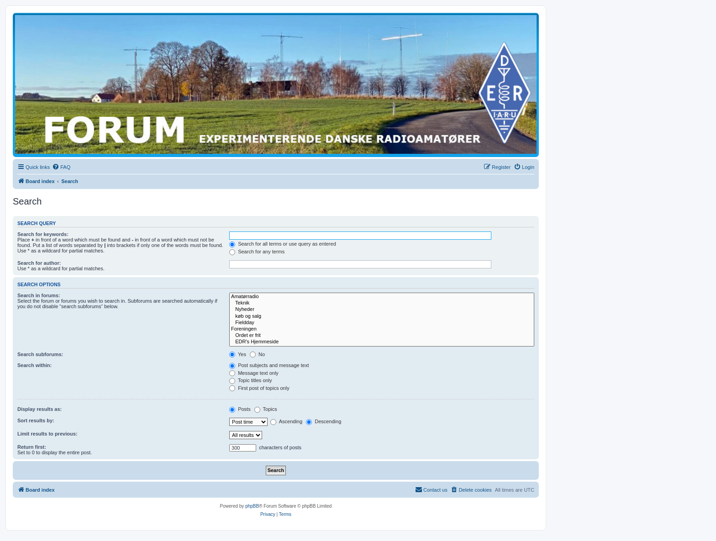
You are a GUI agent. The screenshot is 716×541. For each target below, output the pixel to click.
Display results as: (39, 409)
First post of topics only (259, 388)
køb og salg (381, 316)
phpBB (252, 506)
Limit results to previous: (47, 433)
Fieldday (381, 323)
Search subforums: (40, 354)
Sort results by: (35, 420)
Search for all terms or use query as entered (282, 244)
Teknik (381, 303)
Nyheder (381, 309)
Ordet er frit (381, 335)
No (257, 354)
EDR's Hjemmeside (381, 342)
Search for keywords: (42, 234)
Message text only (254, 373)
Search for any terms (256, 251)
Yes (237, 354)
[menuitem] (61, 167)
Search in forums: (38, 295)
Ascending (286, 421)
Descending (323, 421)
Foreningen (381, 329)
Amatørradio (381, 297)
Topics (265, 409)
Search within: (34, 365)
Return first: (31, 447)
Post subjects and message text (269, 365)
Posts (240, 409)
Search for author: (39, 263)
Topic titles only (250, 380)
